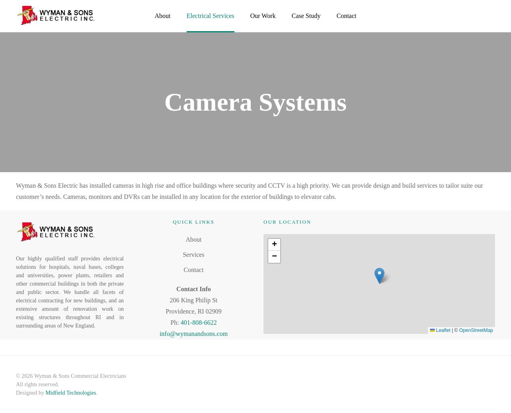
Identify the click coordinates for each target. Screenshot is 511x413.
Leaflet (440, 330)
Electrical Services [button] (210, 15)
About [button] (162, 15)
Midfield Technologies (71, 393)
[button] (379, 276)
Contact (347, 15)
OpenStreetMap (476, 330)
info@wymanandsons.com (194, 333)
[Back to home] (56, 16)
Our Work (263, 15)
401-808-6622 (198, 322)
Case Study (306, 15)
